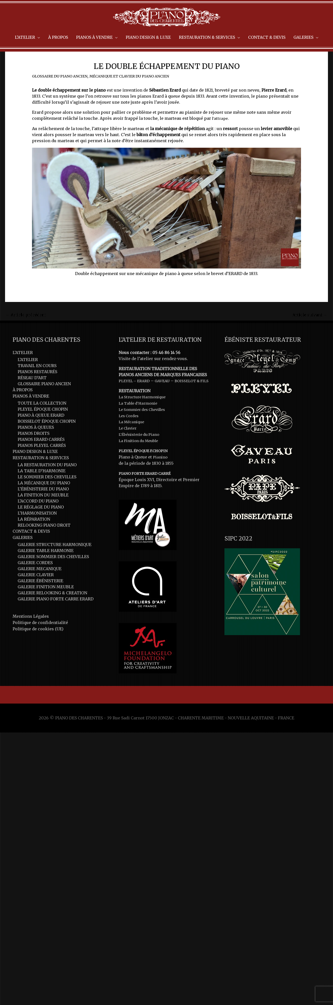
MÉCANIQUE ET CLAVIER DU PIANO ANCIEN (138, 92)
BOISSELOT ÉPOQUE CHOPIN (47, 437)
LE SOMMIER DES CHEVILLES (47, 492)
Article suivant (309, 331)
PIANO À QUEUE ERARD (41, 431)
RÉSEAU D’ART (32, 394)
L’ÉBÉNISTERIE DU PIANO (43, 504)
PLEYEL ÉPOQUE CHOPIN (43, 425)
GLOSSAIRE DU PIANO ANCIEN (62, 92)
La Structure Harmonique (144, 419)
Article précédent (26, 331)
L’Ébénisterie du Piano (141, 455)
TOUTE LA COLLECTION (42, 419)
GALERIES (22, 553)
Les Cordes (130, 437)
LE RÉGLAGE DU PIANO (41, 522)
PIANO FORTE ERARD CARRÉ (147, 493)
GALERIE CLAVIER (36, 590)
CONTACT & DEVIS (31, 547)
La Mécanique (133, 443)
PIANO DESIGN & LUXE (35, 467)
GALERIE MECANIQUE (39, 584)
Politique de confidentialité (40, 637)
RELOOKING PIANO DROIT (44, 541)
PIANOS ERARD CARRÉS (41, 455)
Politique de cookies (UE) (38, 643)
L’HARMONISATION (37, 528)
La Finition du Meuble (141, 461)
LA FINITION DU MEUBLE (43, 510)
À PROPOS (22, 406)
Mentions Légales (31, 631)
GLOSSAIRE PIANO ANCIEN (44, 400)
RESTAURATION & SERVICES (41, 473)
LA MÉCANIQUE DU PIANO (44, 498)
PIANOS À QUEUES (36, 443)
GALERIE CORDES (35, 578)
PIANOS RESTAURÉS (37, 388)
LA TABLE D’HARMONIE (41, 486)
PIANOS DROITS (33, 449)
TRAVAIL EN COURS (37, 381)
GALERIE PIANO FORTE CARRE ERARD (55, 614)
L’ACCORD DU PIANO (38, 516)
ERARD (146, 397)
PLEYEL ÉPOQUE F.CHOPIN (145, 471)
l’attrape (220, 134)
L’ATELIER (23, 368)
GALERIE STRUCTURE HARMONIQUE (54, 560)
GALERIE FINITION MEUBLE (46, 602)
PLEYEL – (129, 397)
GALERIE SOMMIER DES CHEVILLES (53, 572)
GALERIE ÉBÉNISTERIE (40, 596)
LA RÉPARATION (34, 534)
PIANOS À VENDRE (31, 412)
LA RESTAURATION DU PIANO (47, 480)
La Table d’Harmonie (140, 425)
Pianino (161, 477)
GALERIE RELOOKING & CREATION (52, 608)
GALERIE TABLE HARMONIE (46, 566)
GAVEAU (166, 397)
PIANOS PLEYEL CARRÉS (42, 461)
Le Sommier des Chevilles (145, 431)
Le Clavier (129, 449)
